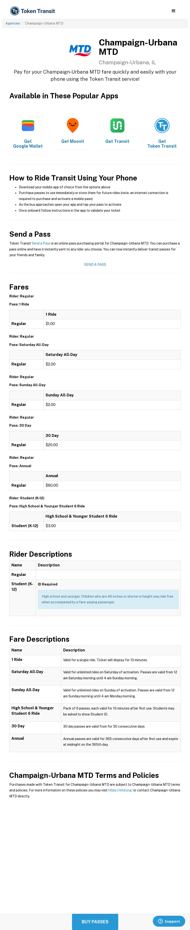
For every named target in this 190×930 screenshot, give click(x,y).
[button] (173, 11)
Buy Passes (95, 921)
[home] (33, 11)
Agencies (12, 23)
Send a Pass (41, 243)
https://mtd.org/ (120, 790)
